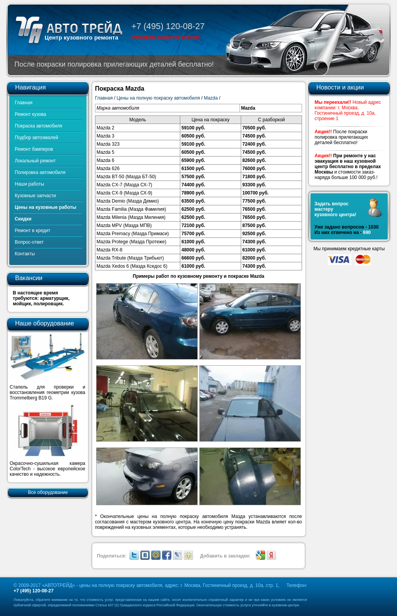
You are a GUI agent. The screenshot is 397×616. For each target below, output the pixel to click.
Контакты (25, 253)
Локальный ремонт (35, 160)
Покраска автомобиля (38, 126)
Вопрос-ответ (29, 242)
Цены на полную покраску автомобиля (158, 98)
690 (367, 232)
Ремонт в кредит (32, 230)
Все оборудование (48, 492)
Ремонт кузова (30, 114)
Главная (24, 102)
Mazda (211, 98)
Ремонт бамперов (34, 149)
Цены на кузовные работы (45, 207)
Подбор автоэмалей (36, 137)
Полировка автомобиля (40, 172)
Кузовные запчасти (35, 195)
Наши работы (29, 184)
